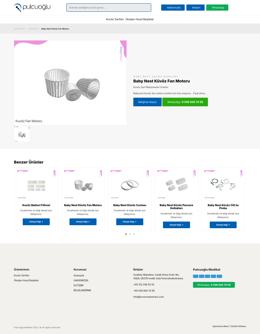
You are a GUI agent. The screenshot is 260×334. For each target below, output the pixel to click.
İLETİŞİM (78, 285)
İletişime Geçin (147, 102)
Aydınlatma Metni (220, 326)
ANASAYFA (19, 29)
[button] (126, 234)
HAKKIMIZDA (81, 280)
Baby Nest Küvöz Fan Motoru (55, 29)
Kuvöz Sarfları (115, 19)
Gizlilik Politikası (238, 326)
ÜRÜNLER (33, 29)
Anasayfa (79, 275)
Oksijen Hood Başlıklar (140, 19)
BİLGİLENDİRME (82, 290)
